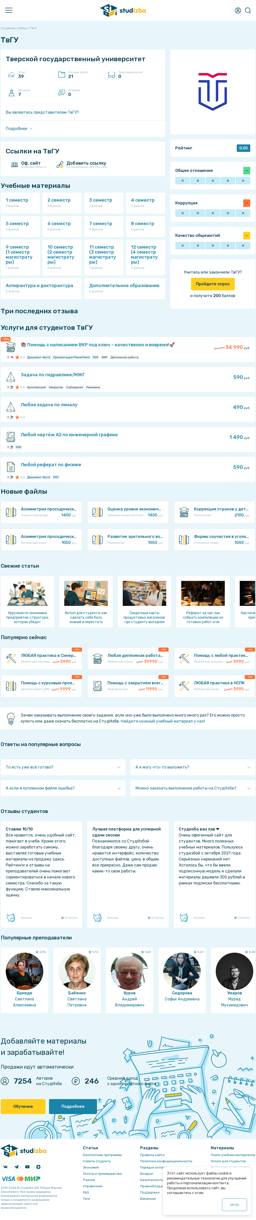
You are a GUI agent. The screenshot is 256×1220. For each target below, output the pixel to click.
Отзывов (85, 93)
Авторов (35, 93)
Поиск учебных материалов (233, 1155)
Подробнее (73, 1106)
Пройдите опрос (213, 284)
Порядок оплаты (153, 1167)
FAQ (86, 1192)
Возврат (147, 1174)
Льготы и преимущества (102, 1174)
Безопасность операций (160, 1180)
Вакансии (148, 1199)
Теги (86, 1199)
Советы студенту (97, 1161)
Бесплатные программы (102, 1155)
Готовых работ (85, 75)
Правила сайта (152, 1155)
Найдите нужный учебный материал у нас (162, 721)
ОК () (234, 1205)
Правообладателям (156, 1186)
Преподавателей (135, 75)
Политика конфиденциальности (166, 1161)
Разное (89, 1180)
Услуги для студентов (228, 1161)
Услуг (35, 75)
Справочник (92, 1186)
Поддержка (150, 1192)
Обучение (23, 1106)
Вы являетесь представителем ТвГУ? (42, 112)
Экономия (91, 1167)
